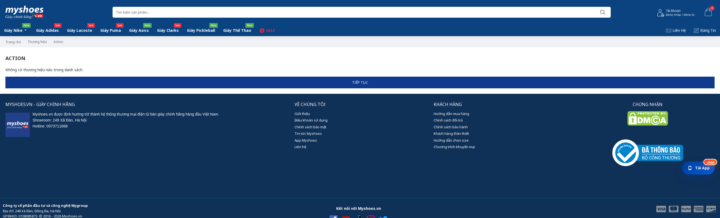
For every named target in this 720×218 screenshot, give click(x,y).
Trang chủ (13, 42)
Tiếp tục (360, 82)
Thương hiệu (37, 41)
